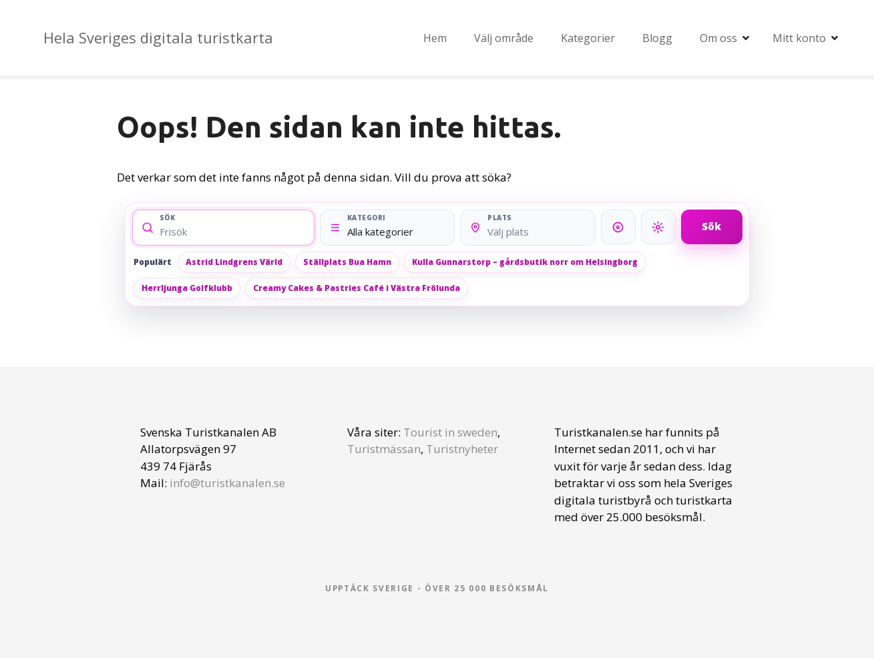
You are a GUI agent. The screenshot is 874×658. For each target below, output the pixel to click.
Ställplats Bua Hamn (347, 262)
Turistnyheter (462, 448)
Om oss (718, 38)
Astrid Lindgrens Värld (234, 262)
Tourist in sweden (450, 432)
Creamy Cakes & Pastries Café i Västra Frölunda (356, 288)
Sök (711, 226)
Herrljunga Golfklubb (187, 288)
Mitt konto (799, 38)
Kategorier (588, 38)
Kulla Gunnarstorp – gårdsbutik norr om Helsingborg (525, 262)
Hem (435, 38)
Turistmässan (384, 448)
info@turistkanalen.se (227, 482)
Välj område (503, 38)
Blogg (657, 38)
